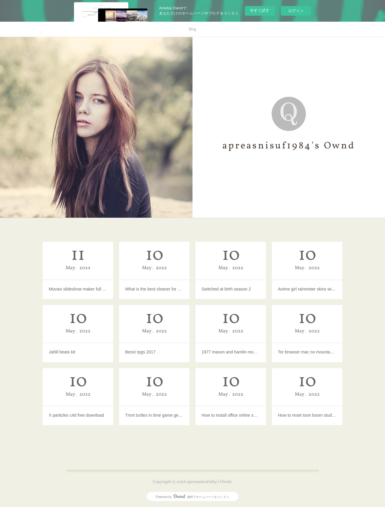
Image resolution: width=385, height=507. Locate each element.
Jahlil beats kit (62, 352)
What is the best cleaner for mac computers (154, 289)
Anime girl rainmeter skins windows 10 (307, 289)
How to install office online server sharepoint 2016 (231, 415)
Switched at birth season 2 (226, 289)
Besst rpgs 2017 (140, 352)
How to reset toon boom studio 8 (307, 415)
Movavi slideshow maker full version (78, 289)
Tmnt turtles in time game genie (154, 415)
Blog (192, 29)
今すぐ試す (260, 10)
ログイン (296, 10)
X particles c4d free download (76, 415)
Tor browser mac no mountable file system (307, 352)
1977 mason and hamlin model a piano (231, 352)
